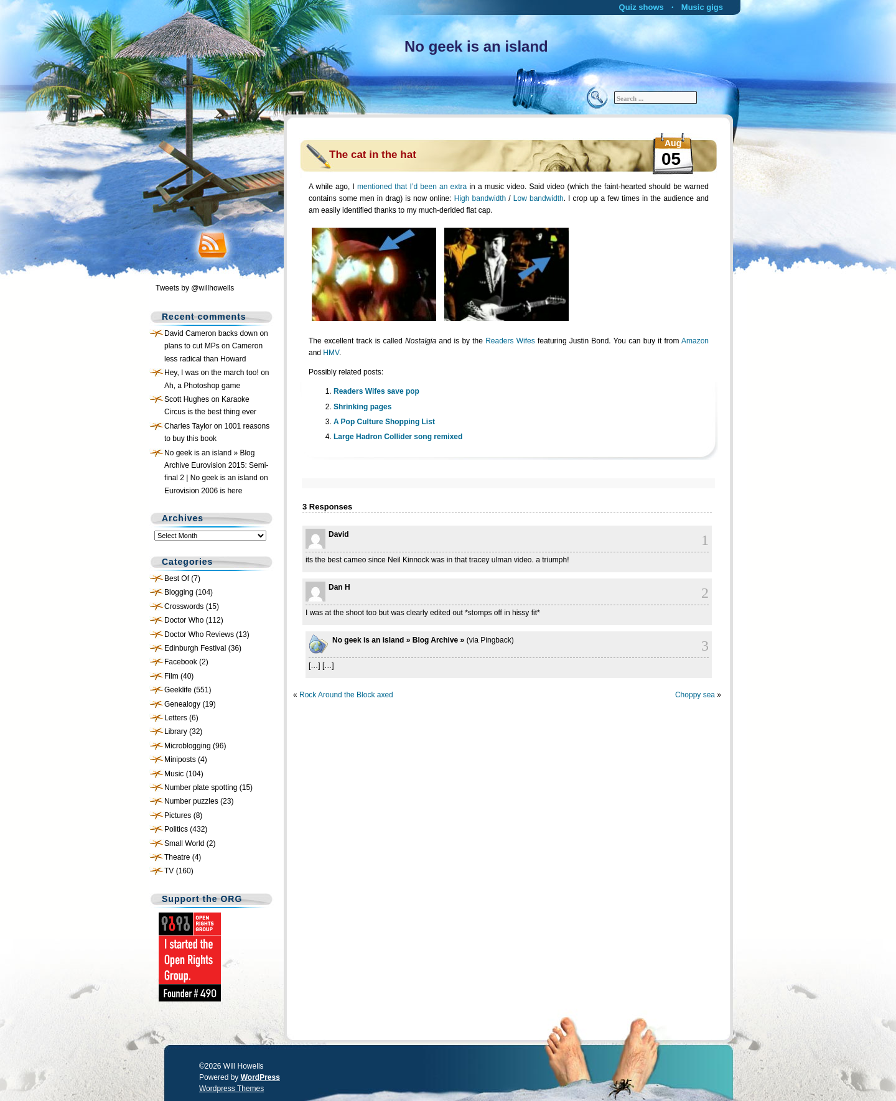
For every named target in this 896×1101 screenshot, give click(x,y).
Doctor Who (183, 620)
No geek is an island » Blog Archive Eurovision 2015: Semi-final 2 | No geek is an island (216, 465)
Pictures (177, 815)
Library (175, 731)
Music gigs (702, 7)
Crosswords (183, 606)
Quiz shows (641, 7)
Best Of (176, 578)
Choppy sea (695, 694)
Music (174, 773)
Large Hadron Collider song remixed (398, 436)
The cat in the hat (372, 154)
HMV (331, 352)
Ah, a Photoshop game (202, 385)
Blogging (179, 592)
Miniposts (180, 759)
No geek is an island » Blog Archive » (398, 640)
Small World (184, 843)
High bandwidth (480, 198)
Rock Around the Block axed (346, 694)
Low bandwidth (538, 198)
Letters (175, 717)
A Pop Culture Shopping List (384, 421)
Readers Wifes (510, 341)
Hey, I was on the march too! (211, 372)
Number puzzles (191, 801)
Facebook (180, 661)
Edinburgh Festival (195, 648)
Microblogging (187, 745)
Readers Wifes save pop (376, 391)
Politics (176, 829)
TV (169, 870)
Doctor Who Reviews (199, 634)
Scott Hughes (186, 399)
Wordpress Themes (231, 1088)
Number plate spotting (200, 787)
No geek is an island (476, 46)
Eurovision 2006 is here (203, 490)
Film (171, 676)
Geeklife (178, 689)
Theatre (177, 857)
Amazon (695, 341)
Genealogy (182, 704)
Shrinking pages (362, 406)
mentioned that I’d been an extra (412, 186)
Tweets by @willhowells (195, 288)
